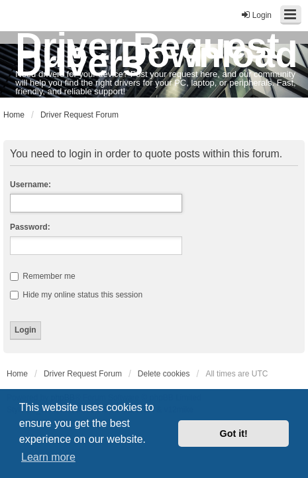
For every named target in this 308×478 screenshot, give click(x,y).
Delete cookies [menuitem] (164, 373)
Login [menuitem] (256, 15)
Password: (30, 227)
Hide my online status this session (76, 294)
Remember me (43, 276)
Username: (30, 184)
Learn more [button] (48, 457)
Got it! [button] (234, 433)
